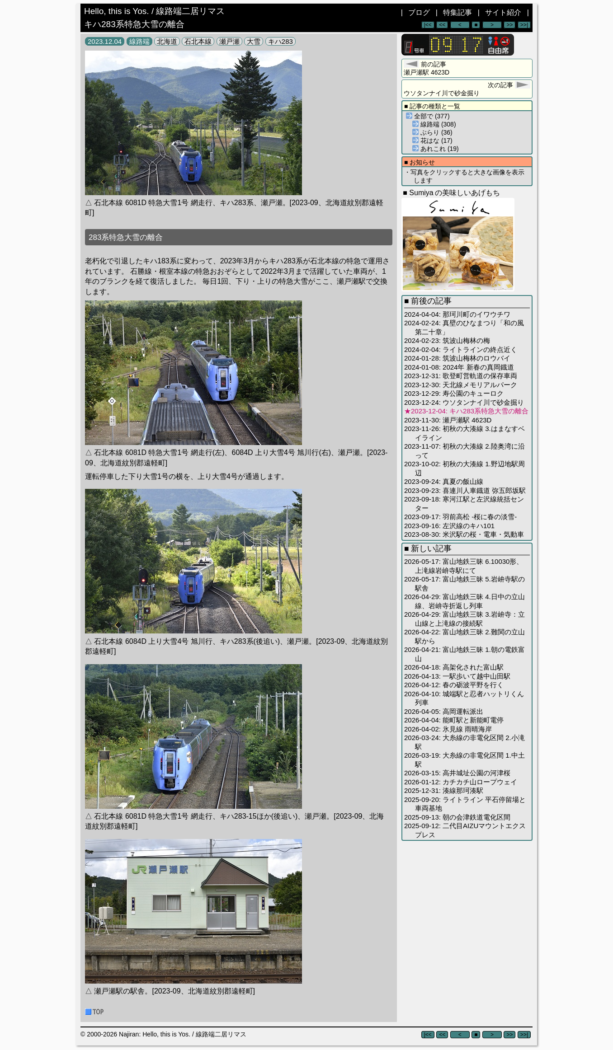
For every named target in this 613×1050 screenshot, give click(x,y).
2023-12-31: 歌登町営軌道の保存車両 (460, 376)
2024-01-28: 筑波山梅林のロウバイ (457, 358)
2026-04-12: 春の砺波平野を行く (454, 685)
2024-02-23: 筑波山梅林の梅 (447, 340)
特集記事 (457, 12)
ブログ (419, 12)
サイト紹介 (503, 12)
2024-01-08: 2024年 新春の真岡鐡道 (459, 367)
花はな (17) (432, 140)
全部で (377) (428, 116)
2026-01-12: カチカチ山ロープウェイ (460, 782)
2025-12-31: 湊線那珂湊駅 (443, 790)
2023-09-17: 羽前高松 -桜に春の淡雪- (460, 516)
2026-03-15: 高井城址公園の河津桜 (457, 773)
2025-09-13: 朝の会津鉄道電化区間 (457, 817)
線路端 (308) (434, 124)
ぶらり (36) (432, 132)
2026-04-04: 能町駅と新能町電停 (454, 720)
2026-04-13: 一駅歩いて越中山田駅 (457, 676)
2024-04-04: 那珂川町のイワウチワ (457, 314)
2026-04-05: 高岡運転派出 (443, 711)
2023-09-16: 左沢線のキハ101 (449, 526)
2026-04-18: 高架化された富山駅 (454, 667)
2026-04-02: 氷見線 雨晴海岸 (448, 729)
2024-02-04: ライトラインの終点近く (460, 349)
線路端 (139, 41)
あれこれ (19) (435, 148)
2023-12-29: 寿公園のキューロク (454, 393)
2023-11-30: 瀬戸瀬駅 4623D (447, 420)
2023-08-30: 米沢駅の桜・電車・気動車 (464, 534)
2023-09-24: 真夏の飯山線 (443, 481)
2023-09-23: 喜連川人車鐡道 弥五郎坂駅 (465, 490)
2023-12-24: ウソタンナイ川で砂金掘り (464, 402)
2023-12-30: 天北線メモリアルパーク (460, 385)
